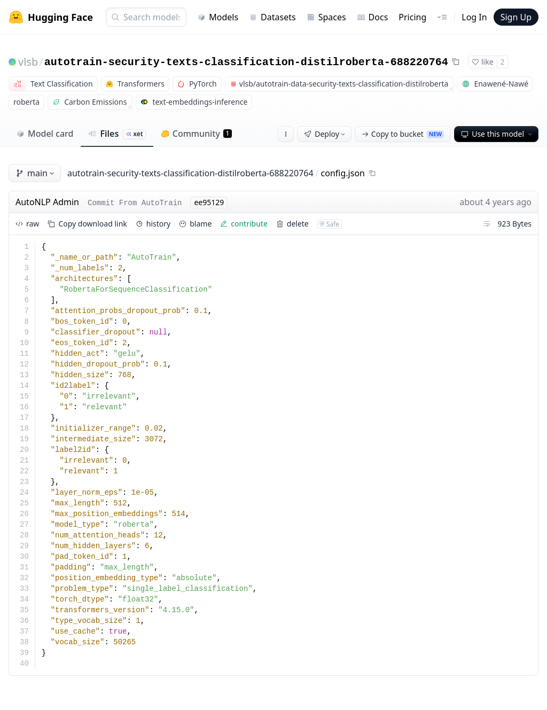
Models (217, 17)
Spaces (326, 17)
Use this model (497, 134)
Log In (474, 17)
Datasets (272, 17)
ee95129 (209, 202)
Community (196, 133)
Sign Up (516, 17)
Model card (44, 133)
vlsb (28, 61)
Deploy (325, 134)
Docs (372, 17)
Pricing (412, 17)
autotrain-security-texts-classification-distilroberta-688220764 (246, 62)
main (35, 173)
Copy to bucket (403, 134)
